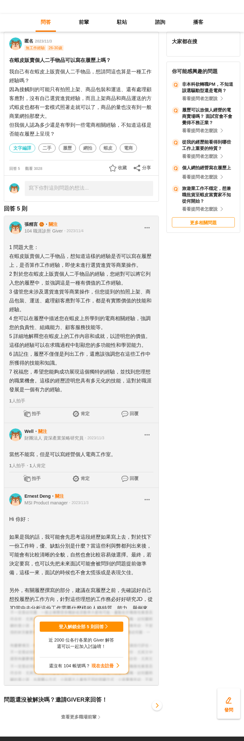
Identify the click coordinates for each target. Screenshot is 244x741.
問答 (46, 22)
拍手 (36, 413)
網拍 (87, 148)
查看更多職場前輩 (79, 716)
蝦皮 (108, 148)
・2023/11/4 (73, 231)
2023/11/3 (43, 41)
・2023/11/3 (94, 438)
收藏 (122, 167)
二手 (47, 148)
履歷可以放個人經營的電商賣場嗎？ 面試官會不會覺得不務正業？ (207, 116)
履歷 (67, 148)
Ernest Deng (37, 496)
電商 (128, 148)
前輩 (84, 22)
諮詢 (160, 22)
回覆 (134, 413)
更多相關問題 (203, 222)
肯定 (85, 413)
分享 (146, 167)
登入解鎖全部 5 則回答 (81, 626)
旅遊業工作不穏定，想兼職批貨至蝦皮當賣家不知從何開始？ (206, 195)
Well (29, 431)
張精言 (31, 224)
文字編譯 (22, 148)
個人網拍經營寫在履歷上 (206, 167)
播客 (198, 22)
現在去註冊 (103, 665)
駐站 (122, 22)
